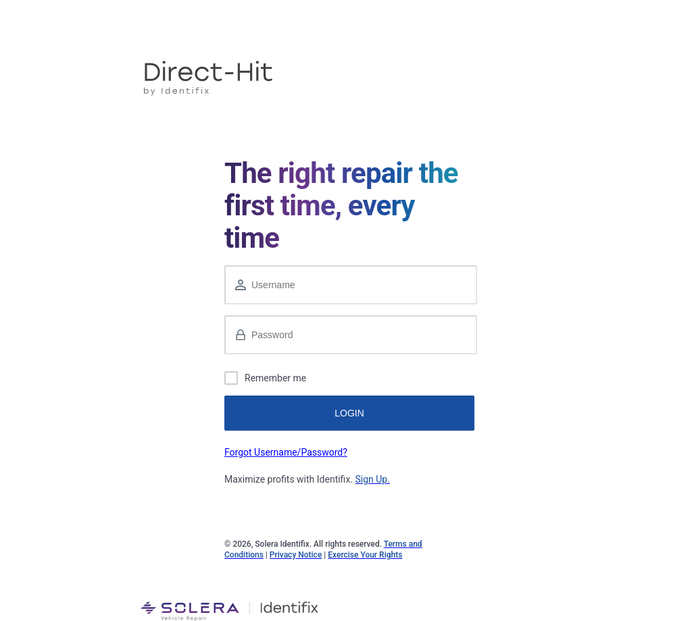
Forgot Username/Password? (285, 452)
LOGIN (349, 413)
